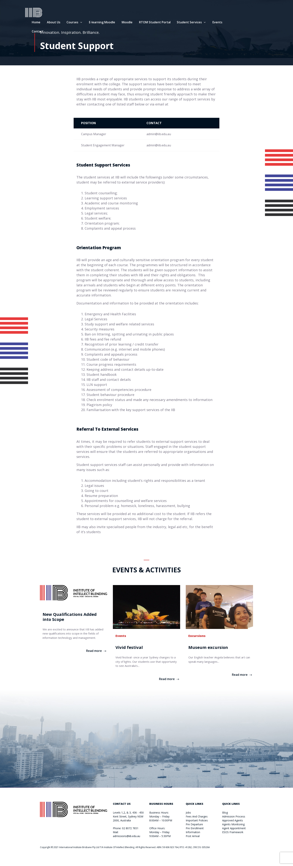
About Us (68, 23)
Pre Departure (194, 824)
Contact (52, 32)
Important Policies (197, 820)
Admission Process (233, 816)
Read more (94, 651)
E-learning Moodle (117, 23)
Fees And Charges (197, 816)
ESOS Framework (232, 832)
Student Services (204, 23)
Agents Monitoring (233, 824)
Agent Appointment (234, 828)
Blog (225, 812)
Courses (87, 23)
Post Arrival (193, 836)
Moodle (141, 23)
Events (232, 23)
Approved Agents (232, 820)
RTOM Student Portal (169, 23)
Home (51, 23)
